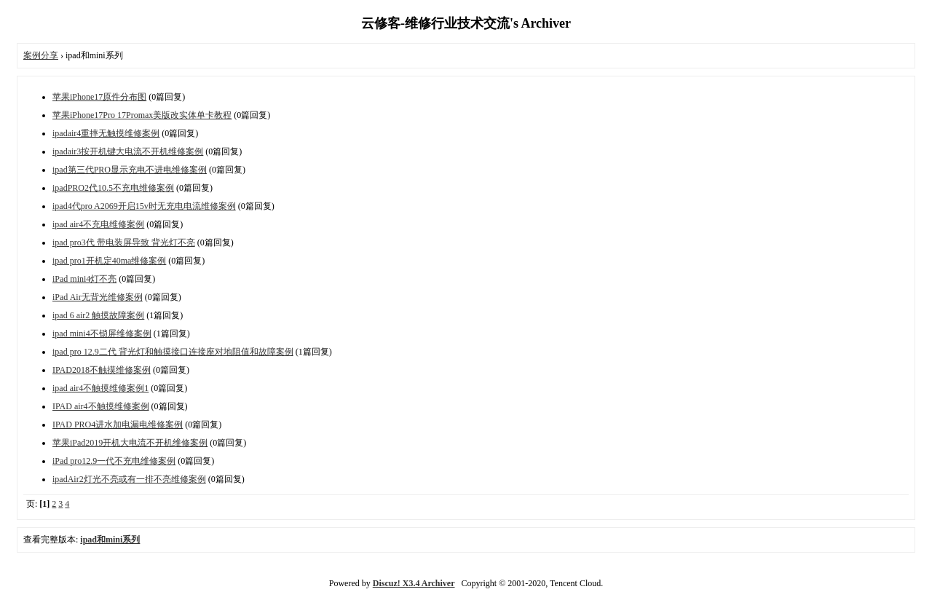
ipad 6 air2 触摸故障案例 (98, 315)
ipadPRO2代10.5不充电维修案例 (113, 188)
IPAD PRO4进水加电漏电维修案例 (117, 424)
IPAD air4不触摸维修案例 (100, 406)
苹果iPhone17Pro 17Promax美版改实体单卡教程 (142, 115)
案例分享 (40, 55)
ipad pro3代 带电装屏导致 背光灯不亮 (123, 242)
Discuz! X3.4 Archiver (414, 583)
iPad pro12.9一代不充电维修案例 (113, 461)
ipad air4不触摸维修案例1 (100, 388)
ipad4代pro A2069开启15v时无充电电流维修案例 (144, 206)
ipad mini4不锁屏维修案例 (101, 333)
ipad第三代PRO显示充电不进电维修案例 (129, 170)
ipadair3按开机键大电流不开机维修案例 (127, 151)
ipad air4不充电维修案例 (98, 224)
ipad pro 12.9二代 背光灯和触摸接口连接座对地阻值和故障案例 (172, 352)
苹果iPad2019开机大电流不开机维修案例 (130, 443)
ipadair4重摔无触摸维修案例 (105, 133)
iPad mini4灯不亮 (84, 279)
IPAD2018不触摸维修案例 (101, 370)
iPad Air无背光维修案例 (97, 297)
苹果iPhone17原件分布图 (99, 97)
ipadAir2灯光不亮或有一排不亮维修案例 (129, 479)
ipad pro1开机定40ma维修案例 (109, 261)
